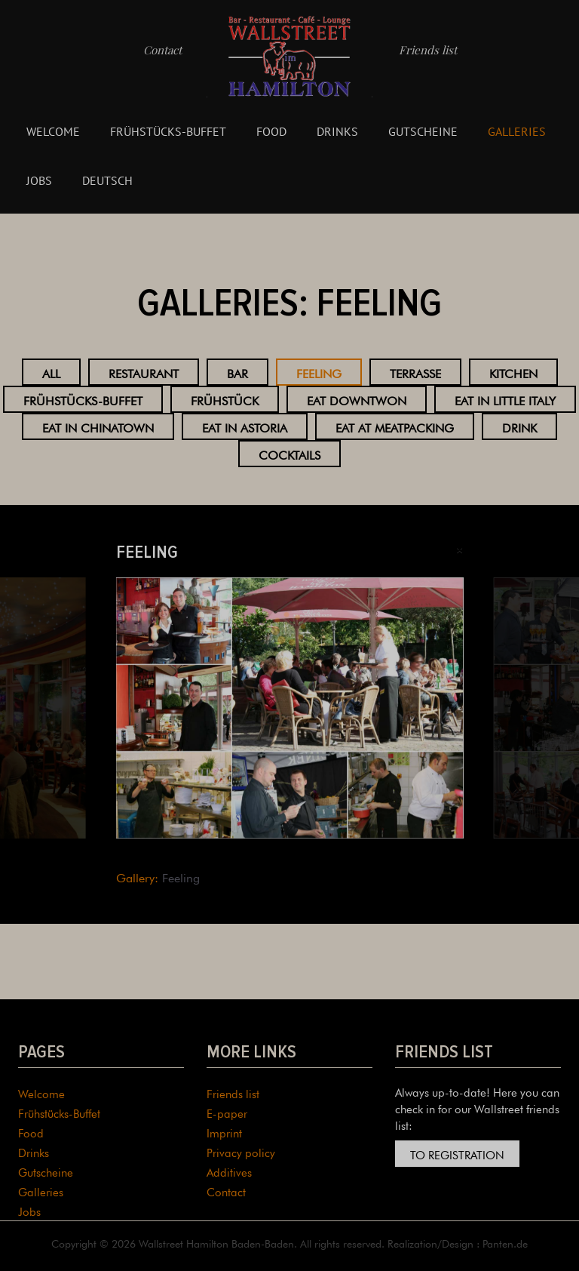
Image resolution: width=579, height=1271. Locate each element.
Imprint (224, 1131)
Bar (237, 372)
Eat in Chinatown (98, 426)
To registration (457, 1153)
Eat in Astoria (244, 426)
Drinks (337, 131)
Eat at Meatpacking (394, 426)
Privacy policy (241, 1151)
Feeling (319, 372)
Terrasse (415, 372)
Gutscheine (423, 131)
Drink (519, 426)
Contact (162, 49)
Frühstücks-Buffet (168, 131)
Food (271, 131)
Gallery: (137, 876)
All (51, 372)
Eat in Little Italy (505, 399)
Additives (229, 1171)
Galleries (517, 131)
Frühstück (225, 399)
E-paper (227, 1112)
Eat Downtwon (356, 399)
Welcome (53, 131)
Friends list (428, 49)
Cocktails (289, 454)
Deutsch (107, 180)
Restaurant (144, 372)
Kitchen (513, 372)
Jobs (39, 180)
